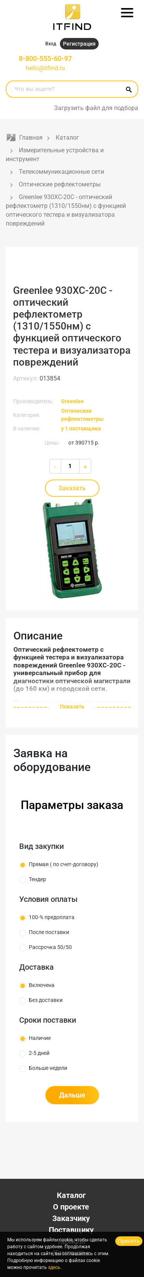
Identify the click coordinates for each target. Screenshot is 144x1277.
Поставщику (71, 1229)
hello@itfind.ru (45, 68)
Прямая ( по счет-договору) (63, 864)
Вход (50, 43)
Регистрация (79, 44)
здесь (54, 1267)
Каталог (71, 1195)
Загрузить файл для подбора (96, 108)
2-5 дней (39, 1053)
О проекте (71, 1206)
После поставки (49, 932)
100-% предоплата (51, 917)
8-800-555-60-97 (45, 58)
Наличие (40, 1038)
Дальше (72, 1095)
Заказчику (71, 1218)
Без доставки (46, 1000)
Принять (129, 1241)
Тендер (37, 879)
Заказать (72, 488)
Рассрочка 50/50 (50, 947)
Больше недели (48, 1068)
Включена (42, 985)
